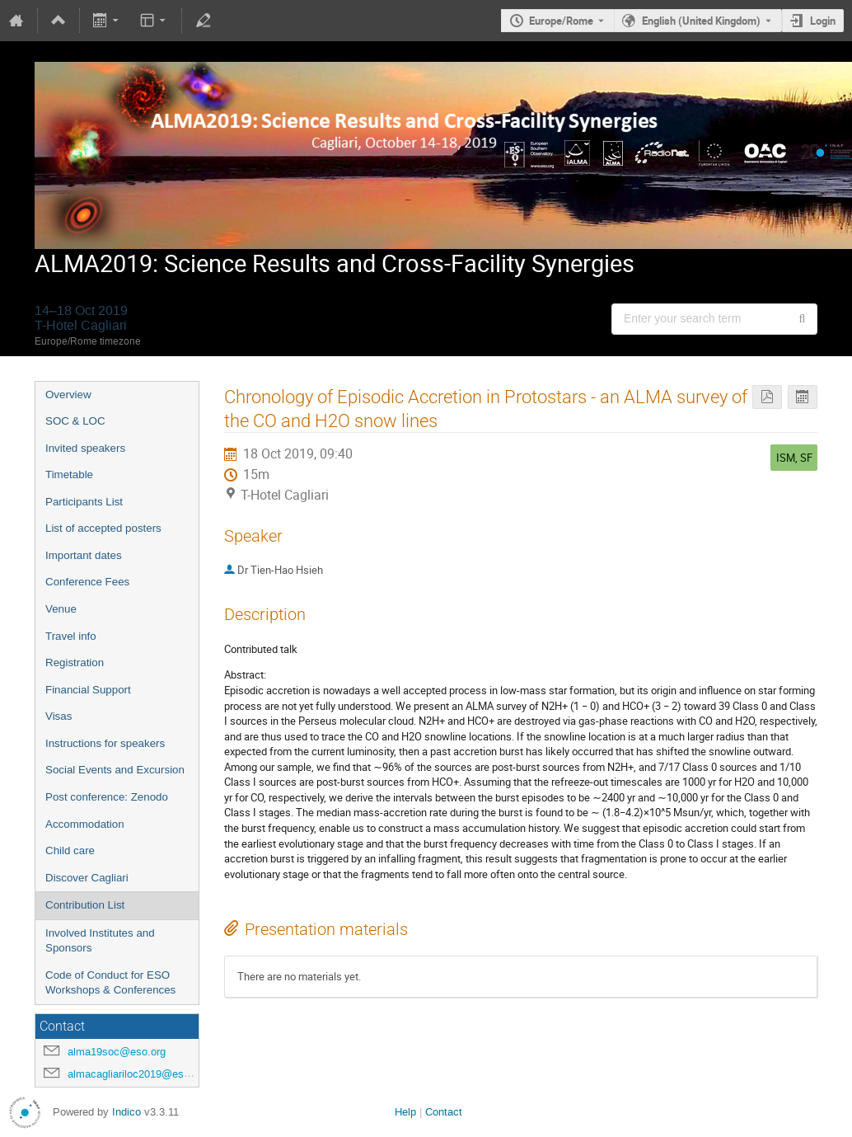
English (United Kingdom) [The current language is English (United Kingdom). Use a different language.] (701, 20)
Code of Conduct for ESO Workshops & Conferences (110, 983)
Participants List (84, 502)
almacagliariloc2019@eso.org (138, 1074)
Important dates (83, 555)
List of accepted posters (103, 528)
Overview (68, 394)
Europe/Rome (561, 20)
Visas (58, 716)
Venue (61, 609)
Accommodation (84, 824)
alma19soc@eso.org (117, 1052)
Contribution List (84, 905)
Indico (126, 1112)
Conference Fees (87, 582)
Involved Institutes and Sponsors (100, 941)
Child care (70, 850)
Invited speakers (85, 448)
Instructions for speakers (105, 743)
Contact (443, 1112)
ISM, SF (794, 457)
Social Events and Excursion (115, 769)
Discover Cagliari (87, 878)
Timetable (69, 474)
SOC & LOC (75, 421)
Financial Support (88, 690)
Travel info (70, 636)
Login (823, 20)
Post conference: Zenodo (106, 797)
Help (405, 1112)
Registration (74, 662)
